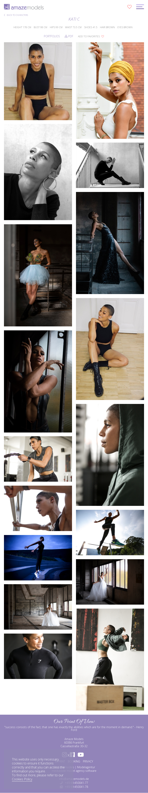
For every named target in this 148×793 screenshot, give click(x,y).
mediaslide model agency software (74, 771)
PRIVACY (88, 761)
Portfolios (52, 36)
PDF (69, 36)
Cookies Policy (22, 779)
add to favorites (91, 36)
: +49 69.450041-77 (74, 783)
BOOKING (74, 761)
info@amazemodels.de (74, 779)
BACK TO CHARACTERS (16, 15)
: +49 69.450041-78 (74, 787)
